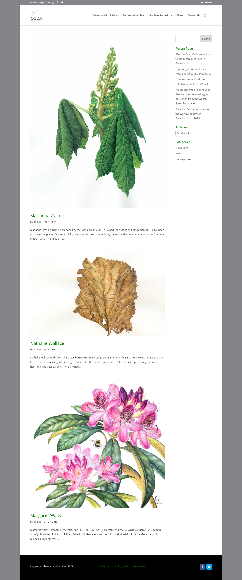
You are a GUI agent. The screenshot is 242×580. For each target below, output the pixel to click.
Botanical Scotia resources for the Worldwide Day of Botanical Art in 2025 (192, 113)
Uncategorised (183, 159)
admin (37, 221)
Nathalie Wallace (47, 343)
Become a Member (133, 15)
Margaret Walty (45, 515)
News (180, 15)
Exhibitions (181, 147)
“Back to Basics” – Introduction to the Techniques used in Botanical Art (193, 58)
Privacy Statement (135, 566)
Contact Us (194, 15)
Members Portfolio (158, 15)
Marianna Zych (45, 215)
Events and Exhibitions (105, 15)
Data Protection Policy (109, 566)
